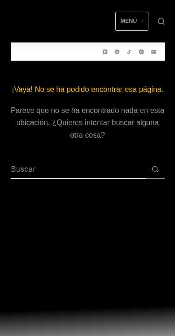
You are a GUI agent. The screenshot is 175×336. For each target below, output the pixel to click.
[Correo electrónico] (153, 51)
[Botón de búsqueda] (155, 169)
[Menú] (131, 21)
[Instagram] (141, 51)
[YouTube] (105, 51)
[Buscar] (161, 21)
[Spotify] (117, 51)
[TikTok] (129, 51)
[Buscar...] (78, 169)
